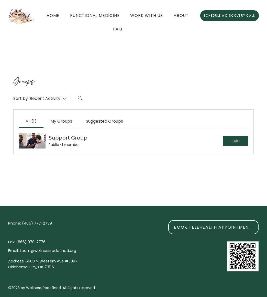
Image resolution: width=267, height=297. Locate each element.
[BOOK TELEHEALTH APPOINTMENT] (213, 227)
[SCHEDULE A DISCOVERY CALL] (229, 15)
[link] (31, 121)
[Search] (80, 98)
